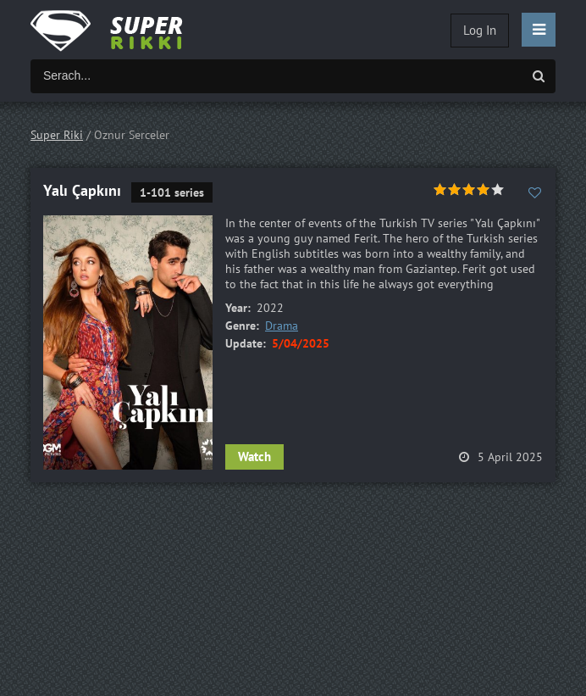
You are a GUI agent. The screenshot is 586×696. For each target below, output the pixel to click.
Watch (254, 456)
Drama (281, 325)
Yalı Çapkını (82, 190)
